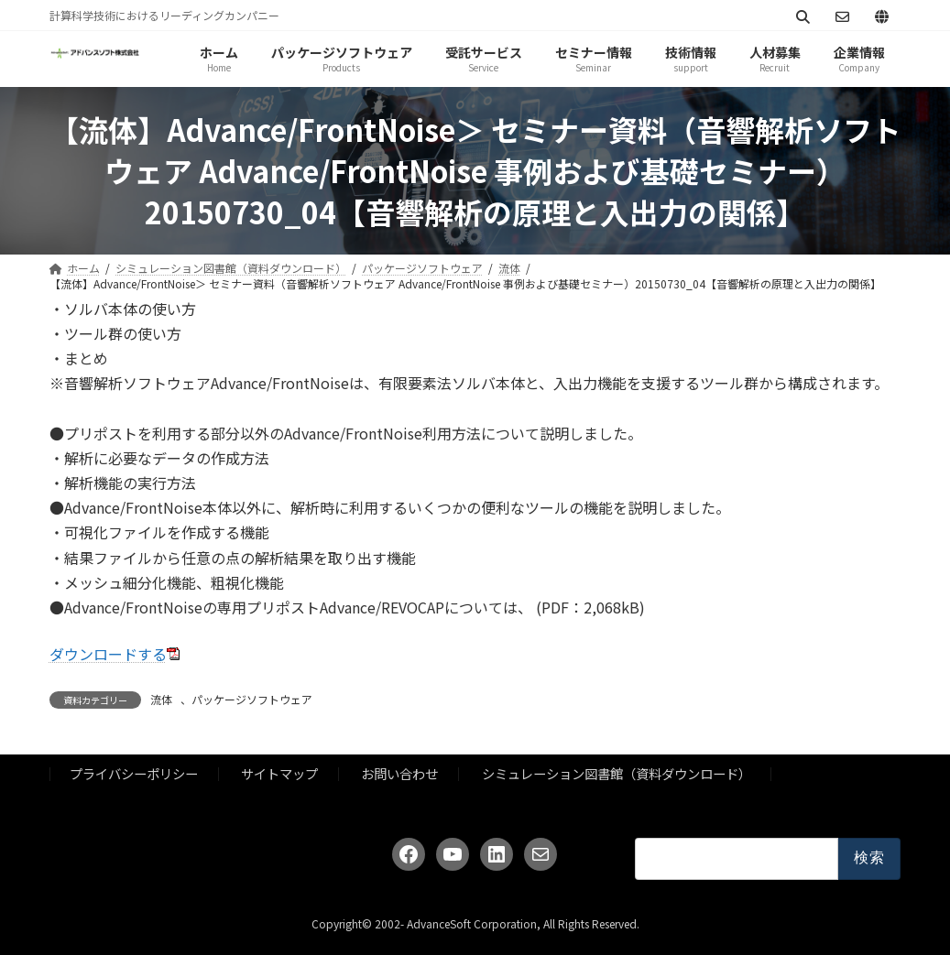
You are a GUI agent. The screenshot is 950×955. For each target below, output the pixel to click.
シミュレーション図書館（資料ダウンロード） (616, 773)
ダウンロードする (108, 654)
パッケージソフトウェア (251, 699)
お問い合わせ (399, 773)
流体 (161, 699)
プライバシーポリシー (134, 773)
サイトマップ (279, 773)
